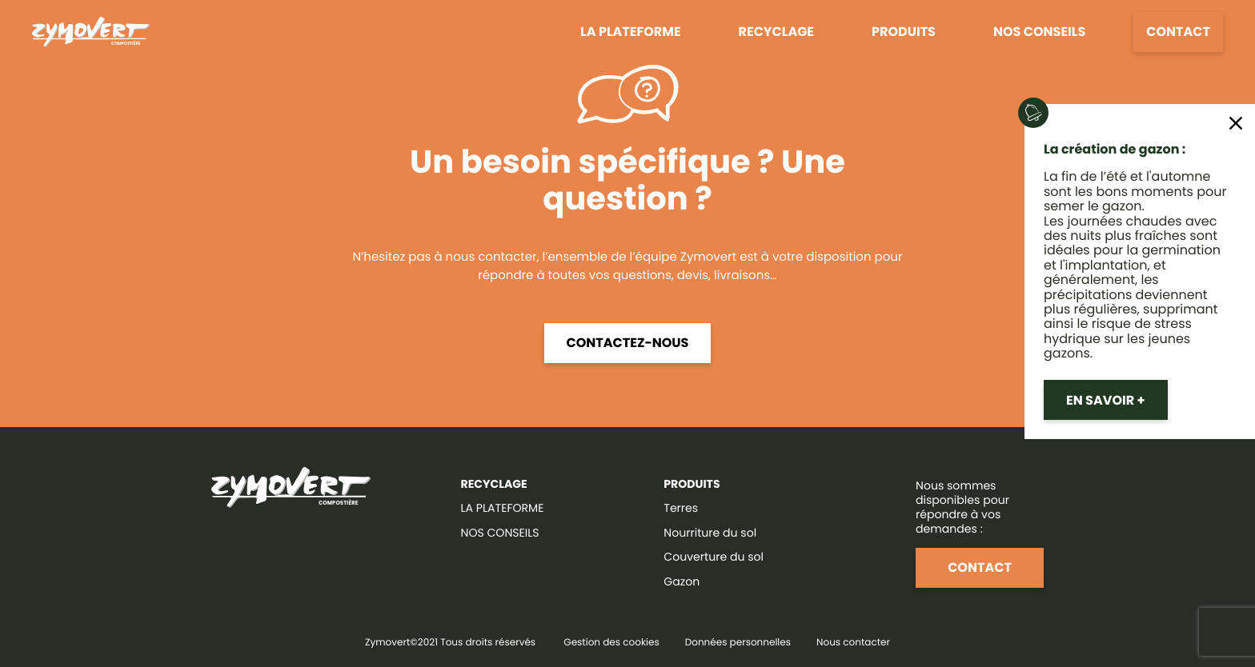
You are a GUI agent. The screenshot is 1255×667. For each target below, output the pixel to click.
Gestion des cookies (611, 642)
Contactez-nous (628, 343)
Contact (1178, 31)
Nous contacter (853, 642)
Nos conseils (1039, 31)
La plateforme (630, 31)
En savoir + (1105, 400)
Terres (681, 508)
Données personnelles (738, 642)
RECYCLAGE (494, 484)
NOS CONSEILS (500, 533)
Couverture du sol (714, 557)
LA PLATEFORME (502, 508)
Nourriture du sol (710, 533)
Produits (904, 31)
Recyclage (776, 31)
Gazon (682, 581)
